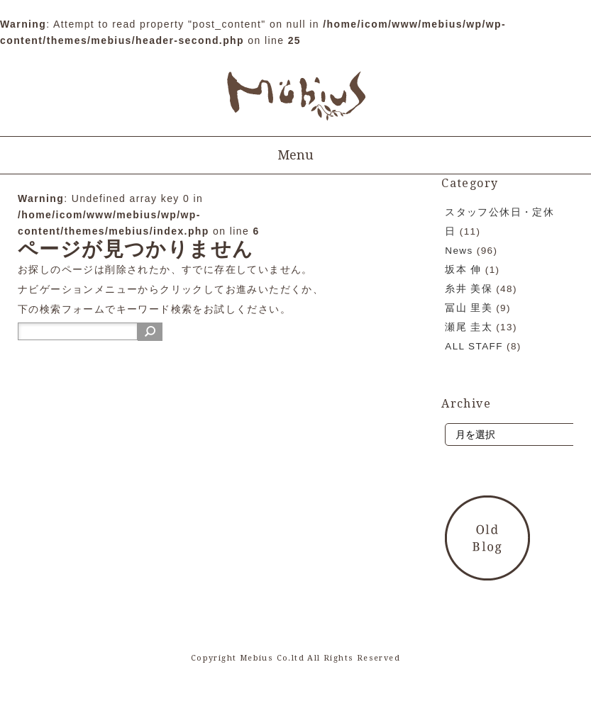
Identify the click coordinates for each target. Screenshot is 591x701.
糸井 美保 (468, 289)
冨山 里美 (468, 308)
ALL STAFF (474, 346)
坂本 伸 (463, 269)
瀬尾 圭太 (468, 327)
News (459, 250)
